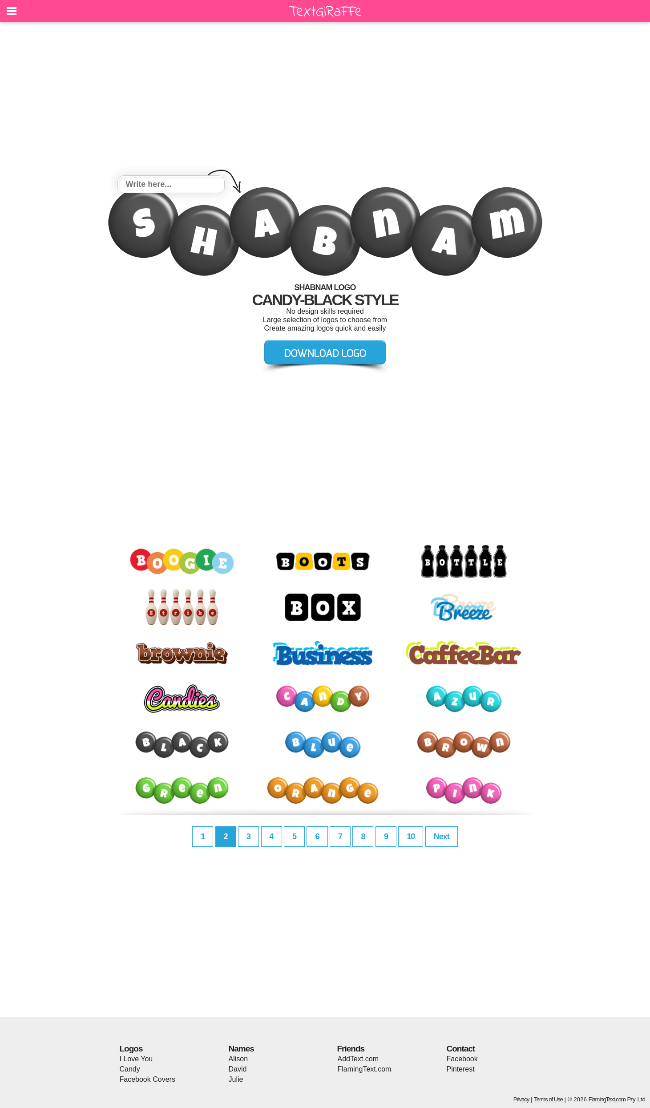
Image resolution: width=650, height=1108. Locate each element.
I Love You (136, 1059)
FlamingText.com (365, 1069)
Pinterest (461, 1069)
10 (411, 836)
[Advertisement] (325, 100)
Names (241, 1048)
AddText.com (358, 1059)
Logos (131, 1048)
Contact (461, 1048)
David (238, 1069)
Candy (130, 1069)
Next (441, 836)
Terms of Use (548, 1099)
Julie (236, 1079)
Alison (238, 1059)
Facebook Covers (147, 1079)
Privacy (521, 1099)
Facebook (462, 1059)
